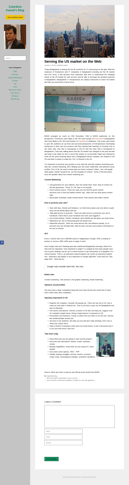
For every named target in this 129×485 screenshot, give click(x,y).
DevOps (15, 75)
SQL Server (15, 93)
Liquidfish (82, 141)
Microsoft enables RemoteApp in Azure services (62, 378)
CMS (15, 71)
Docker (15, 81)
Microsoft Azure (15, 90)
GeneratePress (92, 477)
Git (15, 84)
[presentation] (59, 451)
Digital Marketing (15, 78)
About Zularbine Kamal (15, 17)
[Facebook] (2, 243)
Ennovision (98, 139)
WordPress (15, 99)
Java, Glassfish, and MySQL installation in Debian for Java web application (70, 380)
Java (15, 87)
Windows (15, 96)
